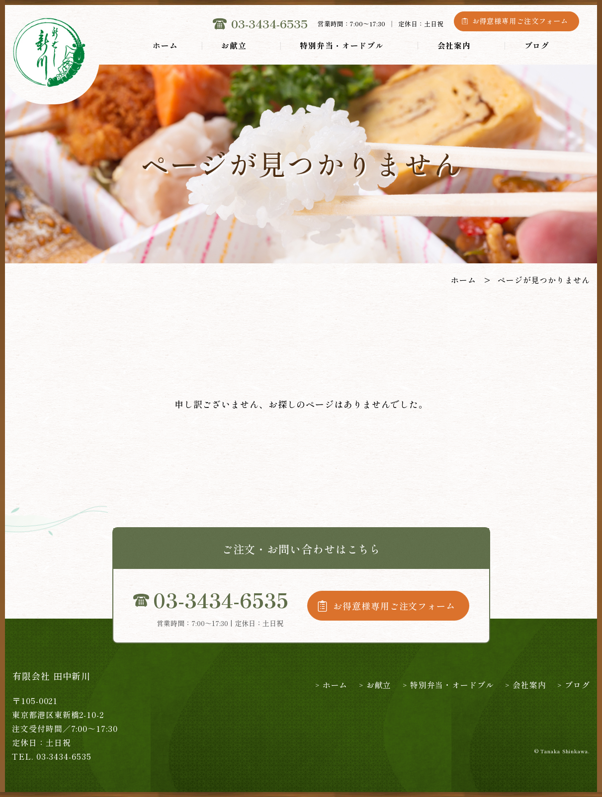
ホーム (165, 45)
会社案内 (454, 45)
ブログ (537, 45)
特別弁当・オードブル (342, 45)
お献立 (234, 45)
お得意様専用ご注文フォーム (520, 21)
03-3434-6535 (269, 23)
